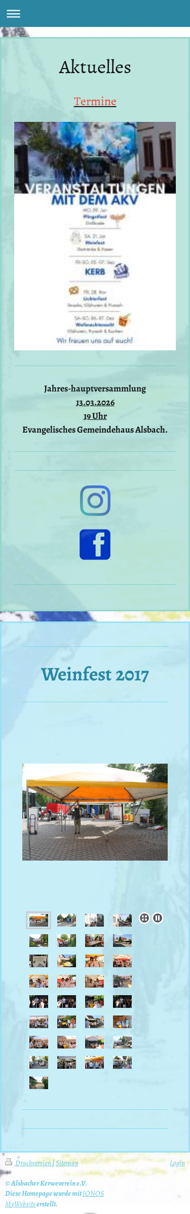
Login (177, 1163)
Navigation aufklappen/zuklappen (95, 13)
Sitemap (67, 1163)
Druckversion (28, 1163)
